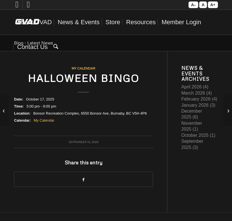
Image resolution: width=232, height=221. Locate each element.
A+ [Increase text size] (212, 4)
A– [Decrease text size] (193, 4)
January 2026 (195, 105)
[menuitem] (34, 22)
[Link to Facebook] (17, 7)
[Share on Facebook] (83, 179)
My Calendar (83, 68)
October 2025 (195, 135)
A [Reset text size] (203, 4)
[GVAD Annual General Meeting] (4, 110)
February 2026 (196, 99)
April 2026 (191, 86)
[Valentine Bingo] (227, 110)
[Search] (56, 47)
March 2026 (193, 93)
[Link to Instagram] (28, 7)
